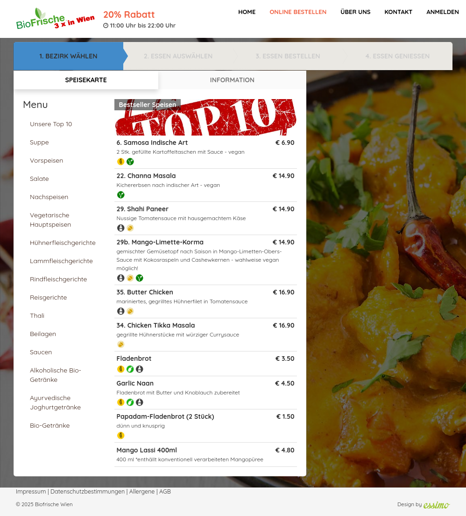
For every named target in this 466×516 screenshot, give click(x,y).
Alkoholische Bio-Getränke (55, 375)
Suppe (39, 142)
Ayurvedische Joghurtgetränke (55, 402)
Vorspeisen (46, 160)
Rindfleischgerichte (58, 279)
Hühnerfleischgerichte (63, 242)
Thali (37, 315)
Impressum (31, 491)
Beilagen (43, 334)
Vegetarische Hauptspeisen (50, 220)
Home (246, 11)
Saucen (41, 352)
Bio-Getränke (50, 425)
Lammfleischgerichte (61, 261)
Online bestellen (297, 11)
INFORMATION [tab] (232, 80)
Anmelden (442, 11)
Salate (39, 178)
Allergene (142, 491)
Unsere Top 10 (51, 124)
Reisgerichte (48, 297)
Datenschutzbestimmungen (87, 491)
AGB (165, 491)
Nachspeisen (49, 197)
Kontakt (398, 11)
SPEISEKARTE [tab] (85, 80)
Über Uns (355, 11)
